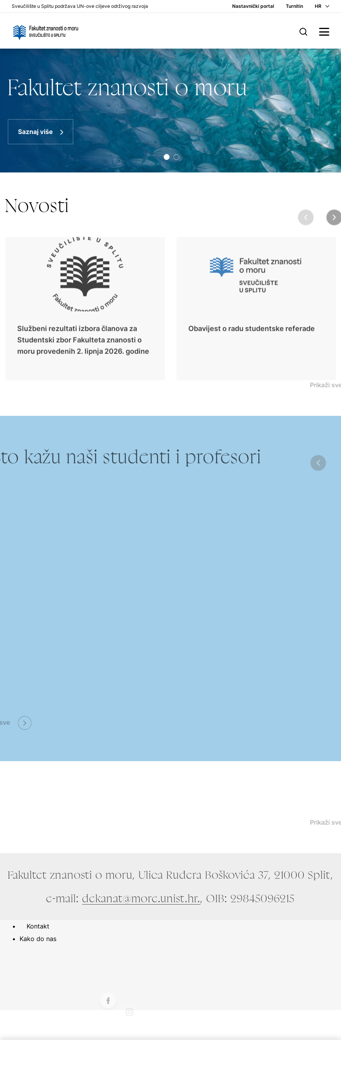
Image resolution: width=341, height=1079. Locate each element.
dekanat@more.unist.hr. (141, 898)
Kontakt (38, 926)
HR (318, 6)
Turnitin (294, 6)
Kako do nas (38, 939)
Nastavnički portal (253, 6)
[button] (167, 157)
